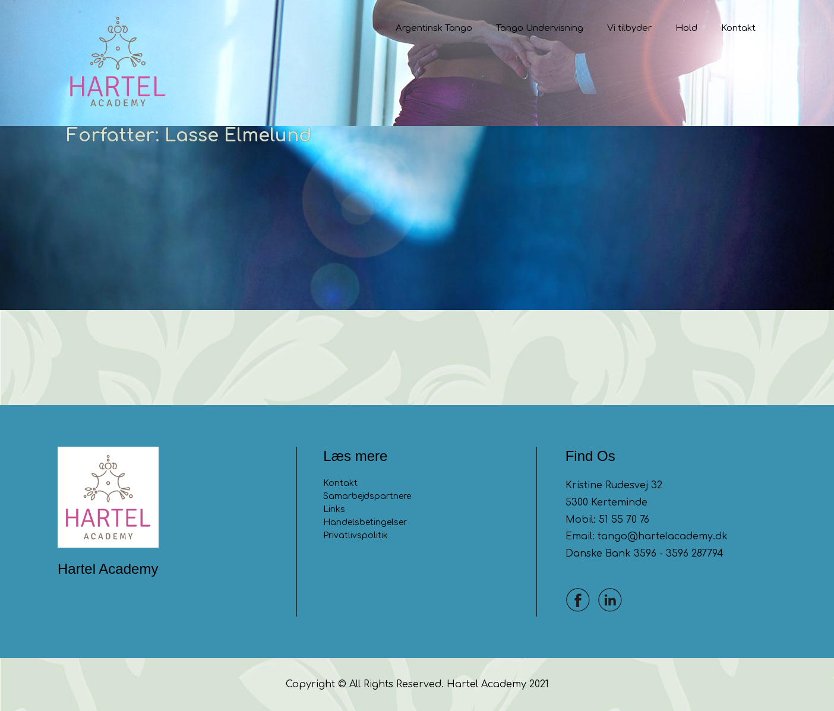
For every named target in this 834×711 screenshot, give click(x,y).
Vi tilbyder (629, 28)
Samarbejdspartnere (367, 496)
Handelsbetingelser (365, 522)
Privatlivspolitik (355, 535)
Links (334, 509)
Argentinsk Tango (434, 28)
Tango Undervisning (539, 28)
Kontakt (738, 28)
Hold (686, 28)
